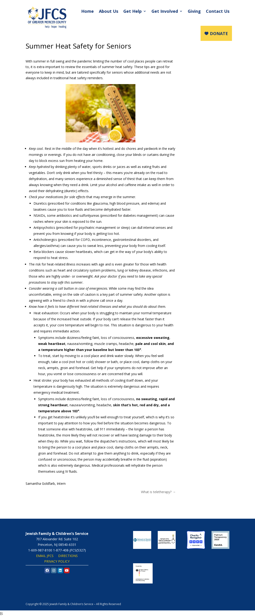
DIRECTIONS (68, 556)
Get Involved (164, 11)
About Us (108, 11)
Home (87, 11)
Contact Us (217, 11)
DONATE (219, 33)
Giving (194, 11)
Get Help (132, 11)
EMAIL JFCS (45, 556)
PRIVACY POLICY (57, 561)
